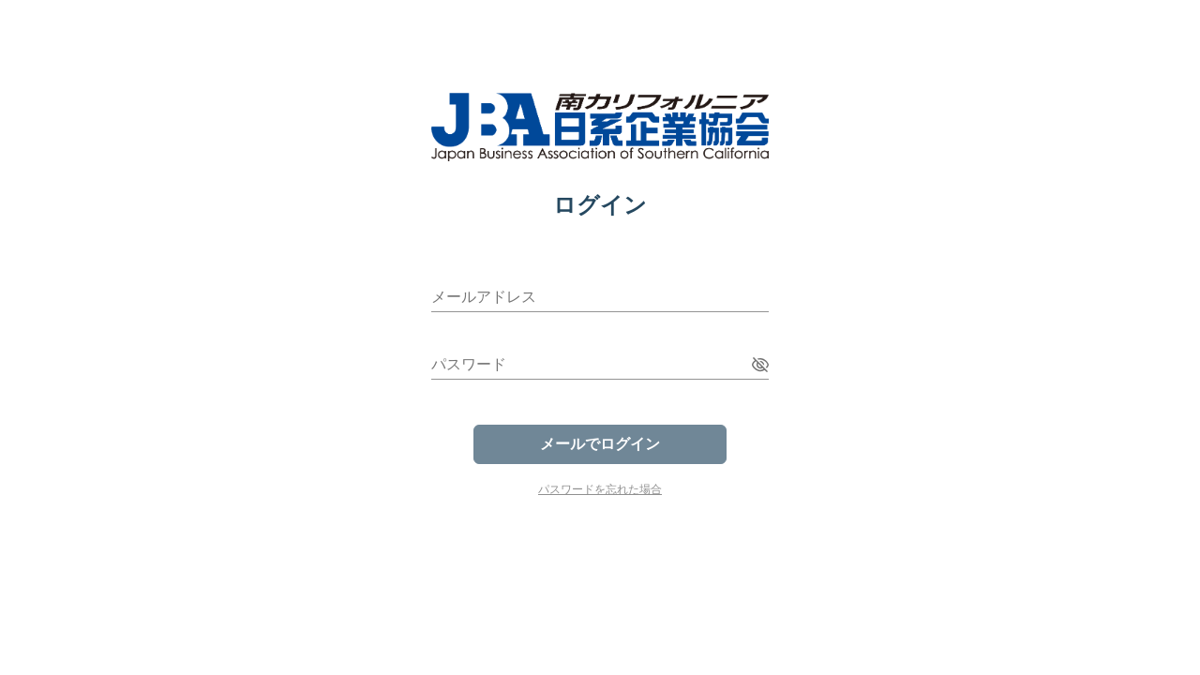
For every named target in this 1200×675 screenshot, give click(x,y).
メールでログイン (600, 444)
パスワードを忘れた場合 (600, 489)
